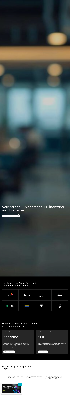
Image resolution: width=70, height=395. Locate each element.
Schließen (19, 384)
